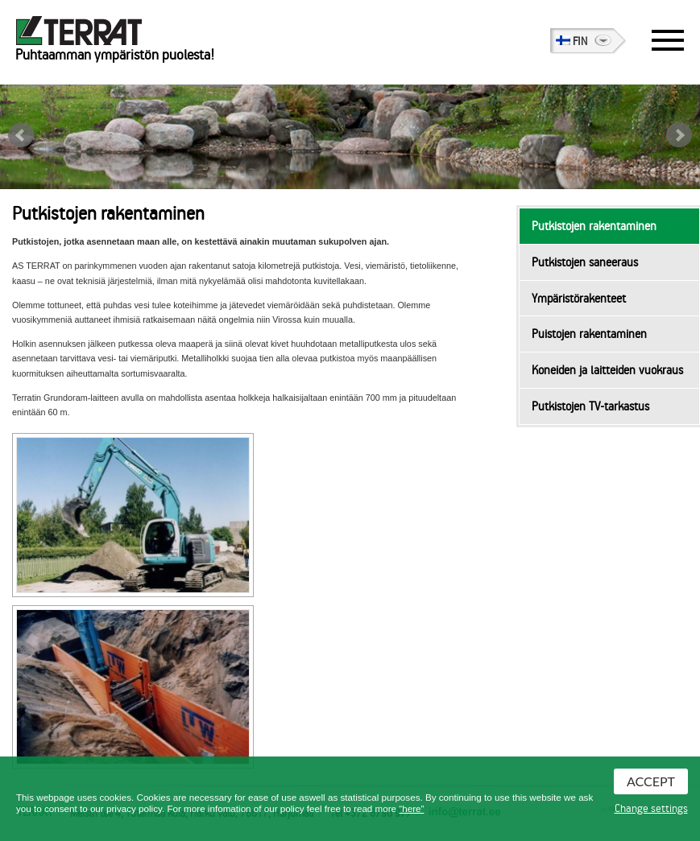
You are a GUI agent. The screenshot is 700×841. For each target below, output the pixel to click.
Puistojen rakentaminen (589, 334)
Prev (21, 135)
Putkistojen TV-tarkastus (590, 406)
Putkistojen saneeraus (585, 262)
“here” (411, 808)
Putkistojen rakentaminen (594, 226)
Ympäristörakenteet (579, 298)
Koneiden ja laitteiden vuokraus (607, 370)
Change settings (651, 808)
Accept (651, 781)
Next (679, 135)
